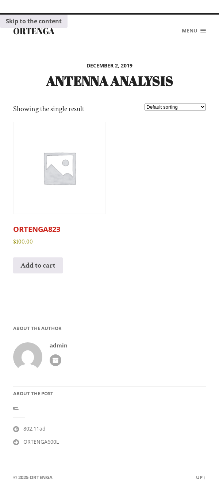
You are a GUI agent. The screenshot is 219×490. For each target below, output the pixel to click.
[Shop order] (175, 107)
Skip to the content (34, 21)
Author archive (55, 360)
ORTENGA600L (41, 441)
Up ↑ (201, 477)
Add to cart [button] (37, 265)
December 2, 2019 (109, 65)
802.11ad (34, 428)
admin (59, 345)
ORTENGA (34, 31)
